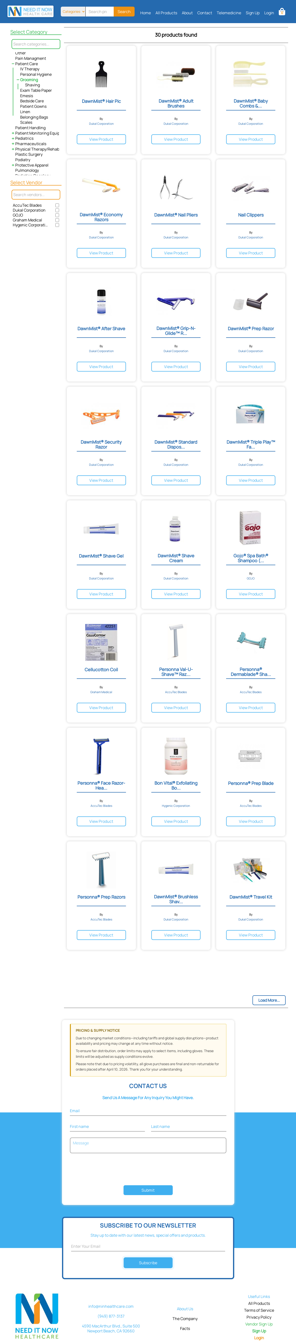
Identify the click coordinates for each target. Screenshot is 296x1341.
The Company (185, 1318)
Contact (204, 12)
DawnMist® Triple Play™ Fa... (251, 444)
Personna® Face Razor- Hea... (101, 785)
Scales (26, 122)
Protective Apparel (31, 165)
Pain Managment (30, 58)
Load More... (269, 1000)
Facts (185, 1328)
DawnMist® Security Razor (101, 444)
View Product (101, 139)
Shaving (32, 84)
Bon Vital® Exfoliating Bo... (176, 785)
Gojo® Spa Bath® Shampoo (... (251, 558)
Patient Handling (30, 127)
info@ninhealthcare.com (111, 1306)
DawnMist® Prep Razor (251, 328)
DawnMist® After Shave (101, 328)
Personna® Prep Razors (101, 896)
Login (269, 12)
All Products (166, 12)
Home (145, 12)
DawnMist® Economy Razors (101, 217)
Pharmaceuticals (30, 143)
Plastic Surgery (29, 154)
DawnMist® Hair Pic (101, 101)
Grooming (29, 79)
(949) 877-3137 (111, 1316)
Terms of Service (259, 1310)
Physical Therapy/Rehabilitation (44, 149)
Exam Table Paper (36, 90)
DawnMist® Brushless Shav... (176, 899)
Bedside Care (32, 100)
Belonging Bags (34, 117)
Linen (25, 111)
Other (20, 52)
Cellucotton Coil (101, 669)
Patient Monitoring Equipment (42, 133)
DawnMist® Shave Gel (101, 555)
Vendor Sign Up (259, 1324)
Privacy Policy (259, 1317)
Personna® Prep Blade (251, 783)
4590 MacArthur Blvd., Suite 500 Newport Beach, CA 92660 (111, 1328)
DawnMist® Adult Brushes (176, 103)
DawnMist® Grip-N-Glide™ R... (176, 331)
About (187, 12)
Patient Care (26, 63)
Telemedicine (229, 12)
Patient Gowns (33, 106)
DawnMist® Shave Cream (176, 558)
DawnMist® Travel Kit (251, 896)
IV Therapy (29, 68)
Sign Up (253, 12)
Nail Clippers (251, 214)
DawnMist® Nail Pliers (176, 214)
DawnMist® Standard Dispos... (176, 444)
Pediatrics (24, 138)
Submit (148, 1190)
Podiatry (22, 159)
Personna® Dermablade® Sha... (251, 672)
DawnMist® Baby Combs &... (251, 103)
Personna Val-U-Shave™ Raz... (176, 672)
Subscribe (148, 1262)
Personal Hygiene (36, 74)
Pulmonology (27, 170)
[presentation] (148, 1169)
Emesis (26, 95)
